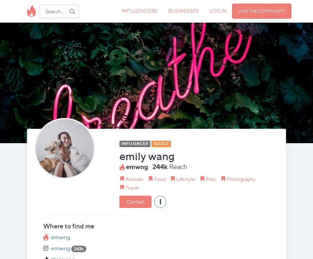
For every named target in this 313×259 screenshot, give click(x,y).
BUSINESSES (183, 11)
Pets (211, 179)
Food (159, 179)
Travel (132, 188)
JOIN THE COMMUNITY (262, 11)
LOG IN (218, 11)
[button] (160, 202)
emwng (60, 237)
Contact (135, 202)
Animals (134, 179)
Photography (241, 179)
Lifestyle (185, 179)
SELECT (161, 143)
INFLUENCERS (139, 11)
